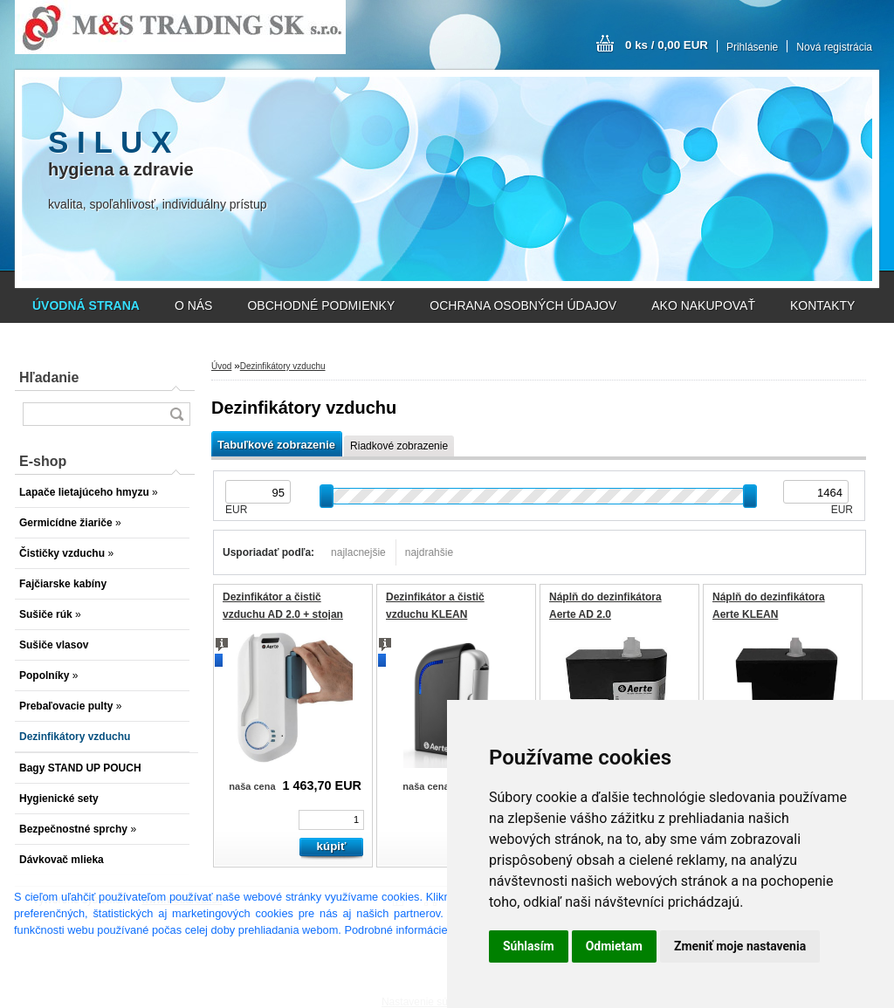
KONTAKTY (822, 305)
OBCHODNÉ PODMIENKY (321, 305)
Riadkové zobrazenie (399, 446)
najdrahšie (429, 552)
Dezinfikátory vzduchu (283, 366)
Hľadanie (49, 377)
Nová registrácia (834, 47)
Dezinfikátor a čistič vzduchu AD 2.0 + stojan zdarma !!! (283, 614)
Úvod (221, 366)
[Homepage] (86, 305)
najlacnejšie (358, 552)
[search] (176, 414)
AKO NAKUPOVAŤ (703, 305)
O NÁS (194, 305)
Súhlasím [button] (528, 946)
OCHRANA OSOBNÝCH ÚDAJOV (523, 305)
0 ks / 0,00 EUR (666, 44)
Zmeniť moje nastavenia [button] (740, 946)
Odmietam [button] (614, 946)
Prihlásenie (752, 47)
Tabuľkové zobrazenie (276, 444)
